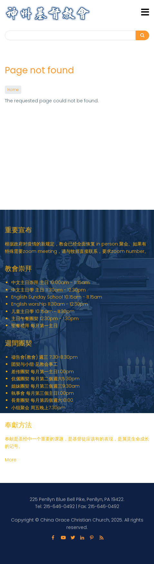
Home (13, 89)
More (10, 460)
